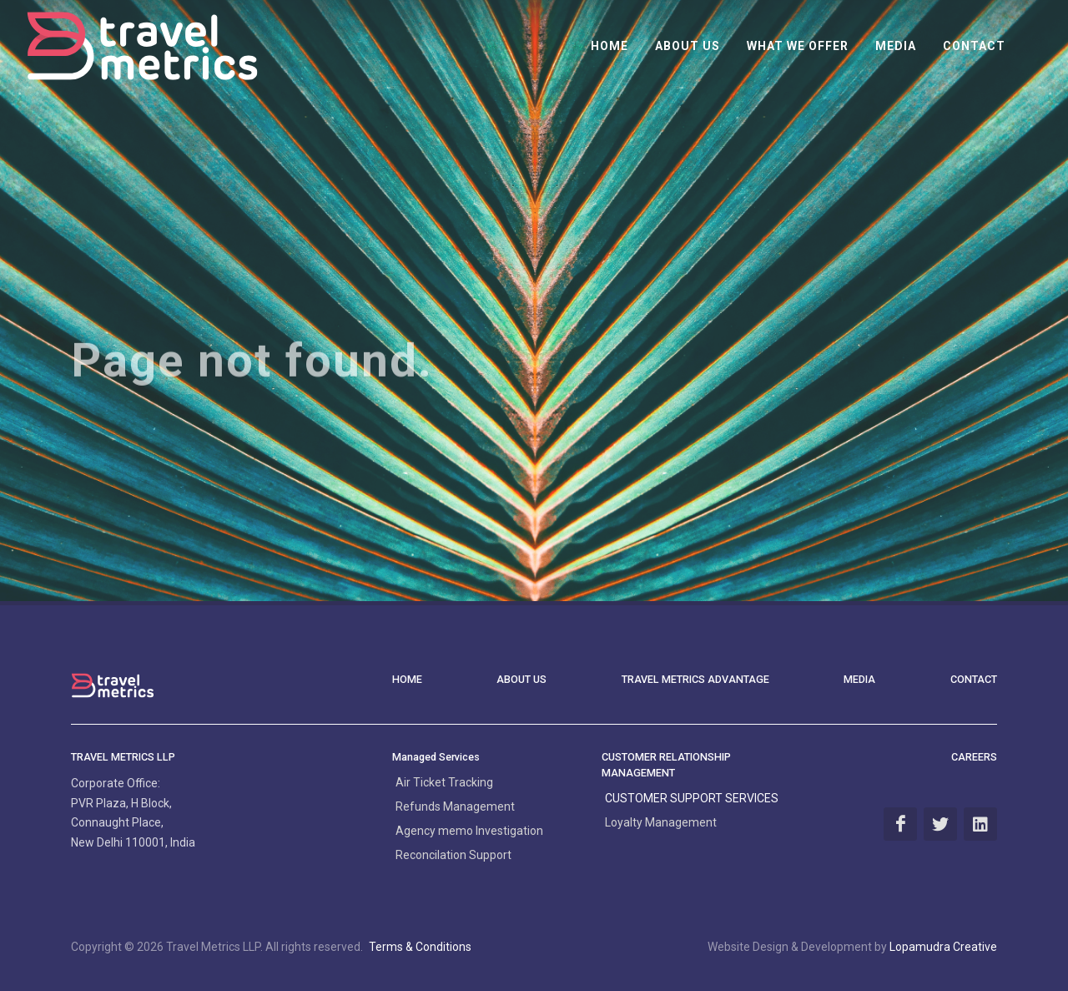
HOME (407, 679)
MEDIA (859, 679)
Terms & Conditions (420, 946)
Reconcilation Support (453, 855)
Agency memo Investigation (469, 830)
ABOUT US (521, 679)
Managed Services (436, 757)
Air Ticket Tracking (444, 782)
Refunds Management (455, 806)
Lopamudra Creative (943, 946)
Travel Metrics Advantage (695, 679)
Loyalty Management (661, 822)
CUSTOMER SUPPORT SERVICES (691, 798)
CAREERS (974, 757)
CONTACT (973, 679)
